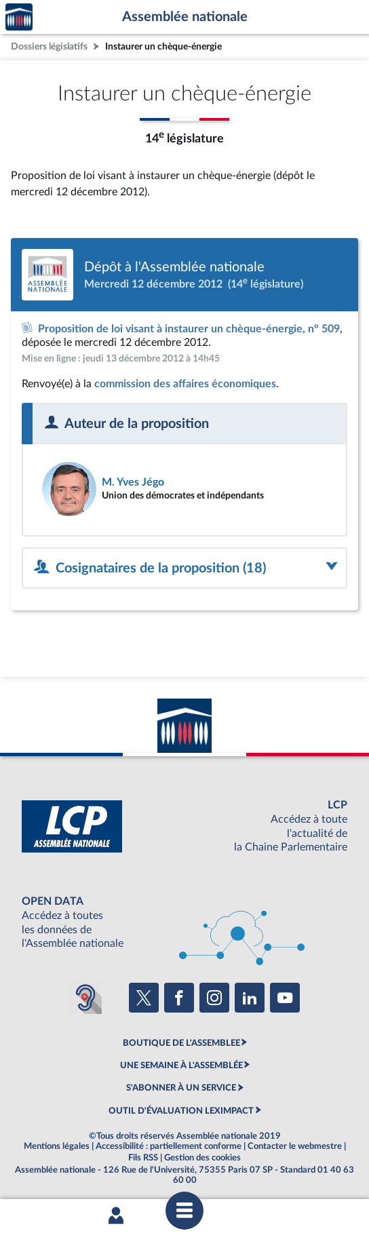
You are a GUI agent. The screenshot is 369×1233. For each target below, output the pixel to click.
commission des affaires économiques (185, 383)
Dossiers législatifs (49, 46)
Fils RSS (143, 1158)
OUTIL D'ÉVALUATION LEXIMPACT (181, 1111)
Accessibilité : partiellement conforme (168, 1146)
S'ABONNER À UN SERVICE (181, 1088)
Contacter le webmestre (295, 1146)
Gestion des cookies (202, 1158)
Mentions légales (57, 1146)
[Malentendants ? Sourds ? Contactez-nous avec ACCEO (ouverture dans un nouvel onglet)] (85, 997)
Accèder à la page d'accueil (19, 17)
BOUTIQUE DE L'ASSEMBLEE (181, 1043)
